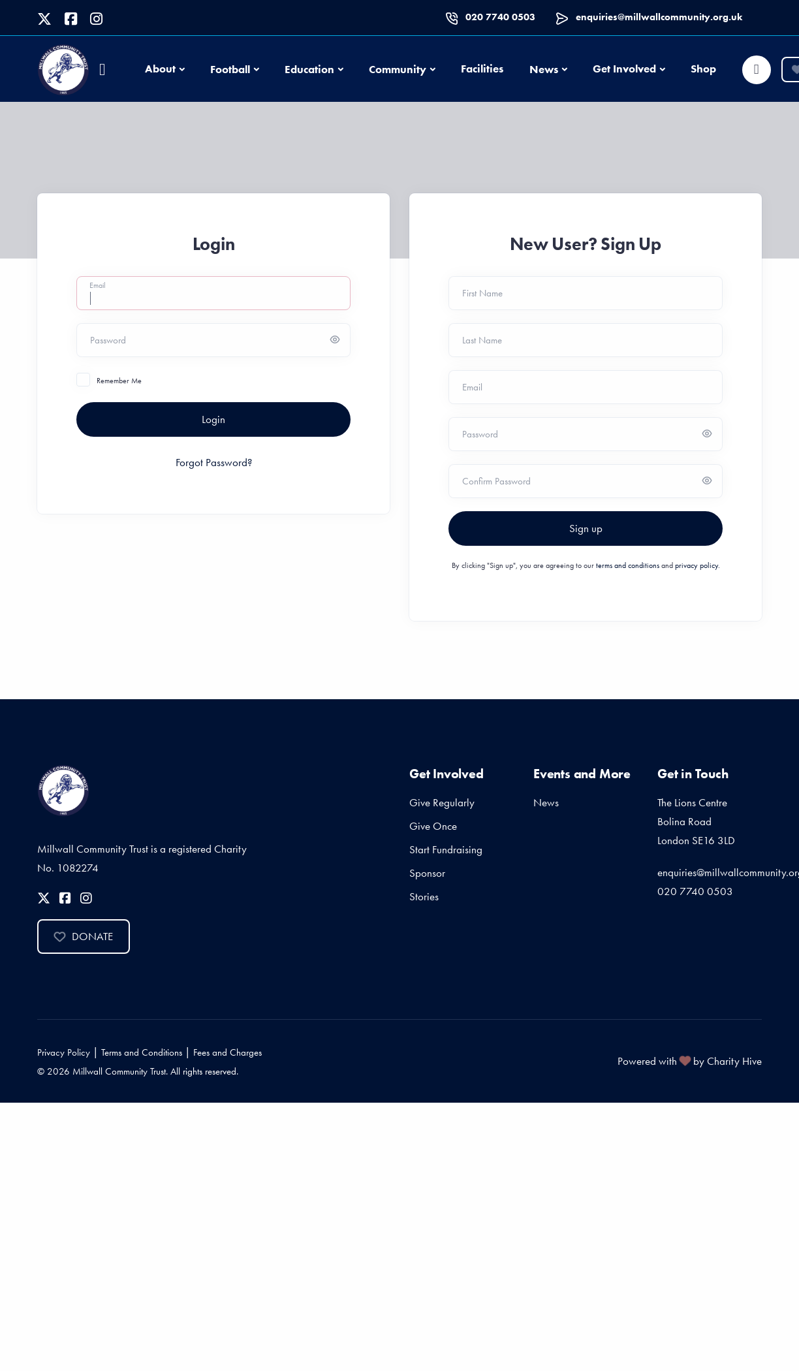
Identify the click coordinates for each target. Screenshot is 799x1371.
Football (230, 69)
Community (397, 69)
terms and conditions (627, 565)
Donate (83, 936)
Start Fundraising (445, 849)
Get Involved (624, 68)
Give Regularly (442, 802)
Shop (703, 68)
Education (309, 69)
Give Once (433, 826)
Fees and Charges (227, 1052)
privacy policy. (697, 565)
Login (213, 419)
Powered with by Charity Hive (690, 1061)
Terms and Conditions (141, 1052)
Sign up (586, 528)
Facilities (482, 68)
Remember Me (119, 380)
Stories (424, 896)
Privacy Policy (63, 1052)
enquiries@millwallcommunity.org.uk (659, 17)
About (160, 68)
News (543, 69)
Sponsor (427, 873)
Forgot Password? (214, 462)
